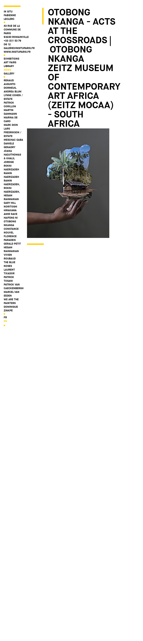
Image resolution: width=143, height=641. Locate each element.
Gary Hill (10, 203)
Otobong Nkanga (10, 223)
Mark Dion (11, 125)
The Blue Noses (9, 264)
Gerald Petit (12, 243)
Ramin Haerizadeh (11, 175)
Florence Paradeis (10, 238)
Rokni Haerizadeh (11, 167)
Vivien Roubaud (10, 256)
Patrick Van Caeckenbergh (13, 286)
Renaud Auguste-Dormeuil (10, 84)
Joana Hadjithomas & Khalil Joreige (12, 156)
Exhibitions (11, 58)
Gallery (9, 73)
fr (5, 317)
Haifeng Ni (11, 217)
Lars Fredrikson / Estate (12, 132)
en (5, 321)
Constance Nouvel (11, 230)
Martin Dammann (10, 111)
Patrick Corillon (10, 104)
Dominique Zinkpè (11, 308)
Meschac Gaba (13, 139)
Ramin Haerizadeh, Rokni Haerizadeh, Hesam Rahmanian (12, 190)
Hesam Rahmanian (11, 249)
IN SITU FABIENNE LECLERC (10, 15)
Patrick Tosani (9, 278)
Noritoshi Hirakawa (10, 208)
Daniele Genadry (9, 145)
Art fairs (10, 62)
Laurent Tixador (9, 271)
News (7, 69)
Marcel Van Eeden (11, 293)
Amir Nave (10, 214)
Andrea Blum (12, 91)
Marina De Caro (11, 119)
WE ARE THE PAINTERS (11, 301)
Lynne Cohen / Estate (13, 97)
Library (9, 66)
